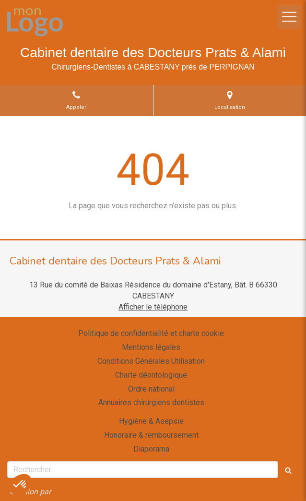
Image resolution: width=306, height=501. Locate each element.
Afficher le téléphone (153, 306)
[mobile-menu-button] (289, 17)
